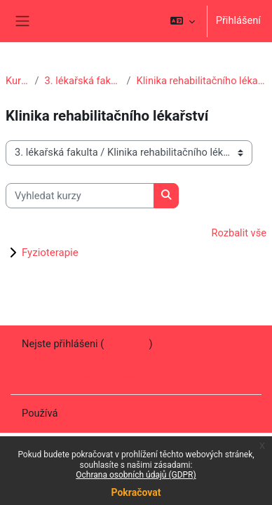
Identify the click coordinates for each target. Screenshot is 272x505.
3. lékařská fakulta (83, 80)
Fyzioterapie (50, 252)
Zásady (38, 359)
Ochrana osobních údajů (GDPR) (136, 475)
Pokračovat (136, 492)
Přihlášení (238, 20)
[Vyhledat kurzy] (80, 195)
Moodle (77, 413)
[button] (182, 21)
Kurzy (17, 80)
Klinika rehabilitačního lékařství (201, 80)
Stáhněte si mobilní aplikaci (84, 374)
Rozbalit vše (238, 233)
